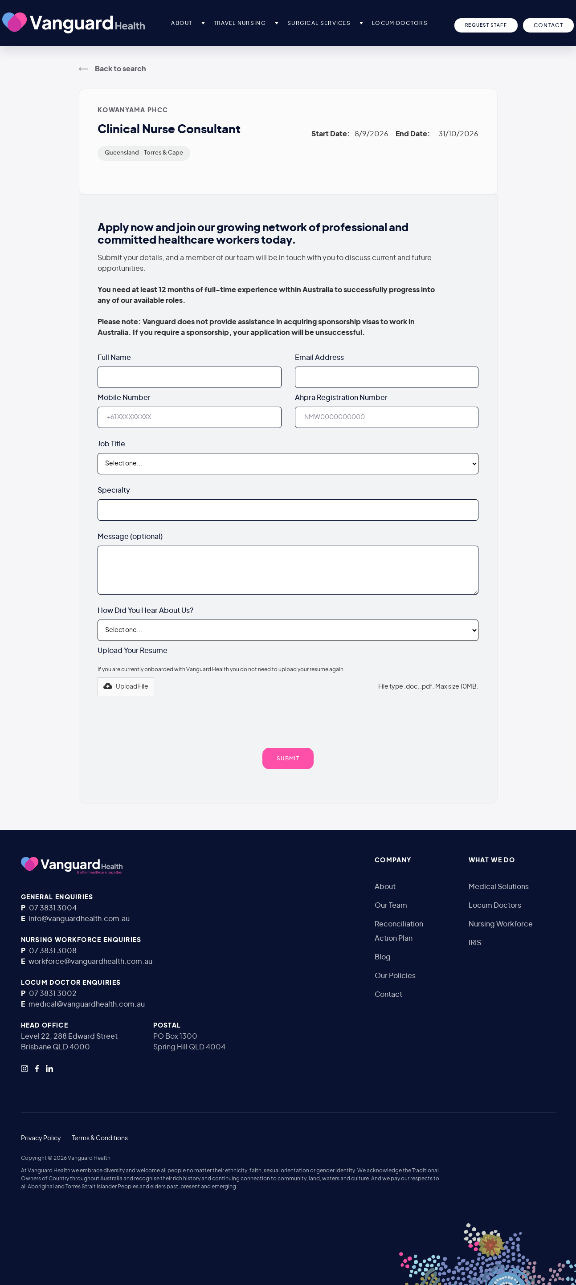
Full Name (114, 357)
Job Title (111, 444)
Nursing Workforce (501, 924)
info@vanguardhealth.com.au (79, 918)
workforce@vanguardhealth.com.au (90, 961)
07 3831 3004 (53, 908)
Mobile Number (124, 397)
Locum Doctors (495, 905)
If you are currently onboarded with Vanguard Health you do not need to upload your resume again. (221, 669)
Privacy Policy (41, 1138)
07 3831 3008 (53, 951)
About (385, 886)
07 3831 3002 (53, 993)
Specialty (114, 490)
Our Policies (395, 975)
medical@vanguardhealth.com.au (87, 1004)
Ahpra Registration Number (341, 397)
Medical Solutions (499, 886)
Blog (383, 957)
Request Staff (486, 25)
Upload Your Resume (132, 650)
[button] (203, 23)
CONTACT (548, 25)
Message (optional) (130, 536)
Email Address (319, 357)
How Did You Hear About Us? (145, 610)
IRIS (475, 942)
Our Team (391, 905)
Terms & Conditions (100, 1138)
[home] (73, 22)
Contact (388, 994)
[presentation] (288, 718)
